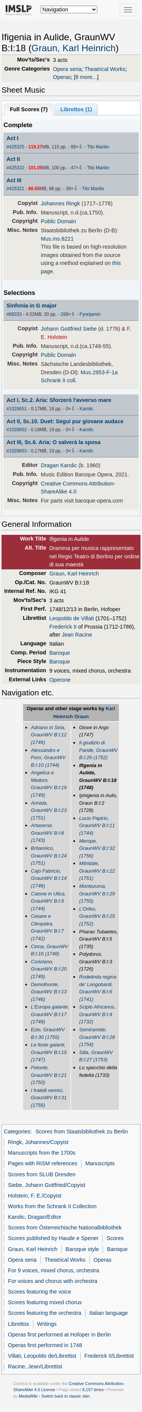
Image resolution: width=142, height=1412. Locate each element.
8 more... (86, 77)
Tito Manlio (98, 147)
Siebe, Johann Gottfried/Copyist (46, 1185)
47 (73, 167)
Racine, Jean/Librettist (35, 1366)
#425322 (15, 167)
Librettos (18, 1324)
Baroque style (82, 1249)
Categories (17, 1131)
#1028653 (16, 451)
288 (64, 314)
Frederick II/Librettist (109, 1356)
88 (73, 147)
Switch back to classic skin (65, 1396)
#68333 (14, 314)
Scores (114, 1238)
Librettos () (76, 109)
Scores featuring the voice (39, 1292)
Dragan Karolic (59, 465)
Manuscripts (100, 1163)
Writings (47, 1324)
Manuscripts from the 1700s (41, 1153)
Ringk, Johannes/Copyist (38, 1142)
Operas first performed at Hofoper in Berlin (59, 1335)
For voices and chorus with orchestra (52, 1281)
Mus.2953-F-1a (99, 372)
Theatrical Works (104, 69)
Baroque (59, 653)
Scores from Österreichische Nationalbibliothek (65, 1227)
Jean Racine (77, 635)
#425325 (15, 147)
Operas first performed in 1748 (45, 1345)
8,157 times (93, 1389)
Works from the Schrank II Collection (52, 1206)
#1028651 (16, 408)
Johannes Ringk (60, 203)
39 (68, 188)
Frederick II (62, 627)
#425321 (15, 188)
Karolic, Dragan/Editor (34, 1217)
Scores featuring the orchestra (44, 1313)
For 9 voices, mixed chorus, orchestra (53, 1270)
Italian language (108, 1313)
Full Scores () (29, 109)
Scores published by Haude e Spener (53, 1238)
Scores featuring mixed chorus (45, 1302)
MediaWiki (28, 1396)
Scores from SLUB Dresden (41, 1174)
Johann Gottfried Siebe (69, 329)
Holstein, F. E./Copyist (34, 1196)
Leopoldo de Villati (71, 618)
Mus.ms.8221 (57, 239)
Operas (62, 77)
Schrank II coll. (59, 380)
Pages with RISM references (42, 1163)
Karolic (87, 408)
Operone (59, 680)
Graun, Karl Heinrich (73, 48)
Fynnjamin (90, 314)
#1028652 (16, 429)
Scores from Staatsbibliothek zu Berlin (82, 1131)
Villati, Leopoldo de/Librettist (42, 1356)
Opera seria (67, 69)
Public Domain (58, 221)
